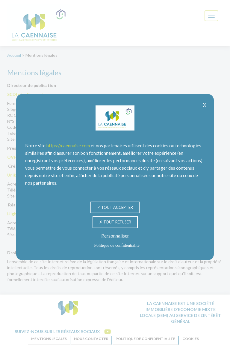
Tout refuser (115, 222)
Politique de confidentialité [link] (117, 245)
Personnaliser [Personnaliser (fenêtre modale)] (115, 235)
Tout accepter (115, 207)
